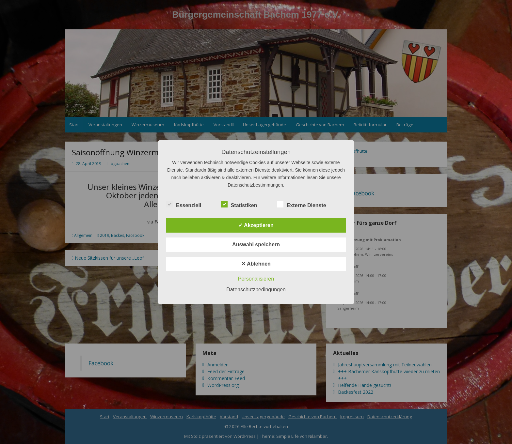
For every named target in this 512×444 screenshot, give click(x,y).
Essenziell (183, 204)
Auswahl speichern (256, 244)
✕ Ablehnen (256, 264)
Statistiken (239, 204)
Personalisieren (256, 279)
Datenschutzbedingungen (255, 289)
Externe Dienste (301, 204)
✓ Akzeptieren (256, 225)
